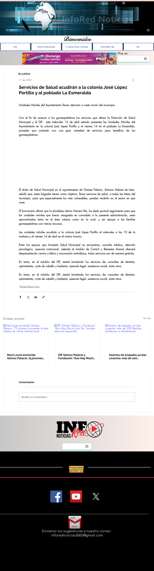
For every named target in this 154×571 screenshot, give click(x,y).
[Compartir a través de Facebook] (20, 297)
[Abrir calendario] (145, 59)
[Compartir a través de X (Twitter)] (28, 297)
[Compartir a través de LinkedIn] (35, 297)
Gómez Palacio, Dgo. (29, 286)
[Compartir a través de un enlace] (43, 297)
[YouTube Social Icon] (76, 496)
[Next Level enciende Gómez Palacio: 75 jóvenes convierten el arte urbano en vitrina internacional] (26, 336)
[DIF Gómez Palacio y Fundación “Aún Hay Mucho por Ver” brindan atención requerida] (77, 336)
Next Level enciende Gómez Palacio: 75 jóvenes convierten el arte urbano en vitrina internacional (25, 356)
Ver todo (147, 318)
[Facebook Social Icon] (56, 496)
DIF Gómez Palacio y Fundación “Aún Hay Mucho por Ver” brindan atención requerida (76, 356)
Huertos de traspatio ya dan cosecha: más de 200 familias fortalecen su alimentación (127, 356)
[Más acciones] (133, 80)
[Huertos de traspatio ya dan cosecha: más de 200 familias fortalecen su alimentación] (128, 336)
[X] (96, 496)
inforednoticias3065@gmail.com (77, 535)
